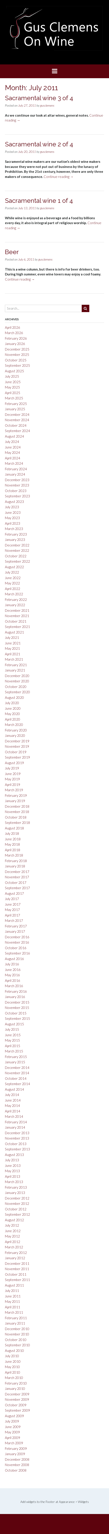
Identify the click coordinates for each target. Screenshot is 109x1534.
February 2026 (16, 338)
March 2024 (14, 463)
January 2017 (15, 931)
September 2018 (17, 823)
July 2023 (12, 507)
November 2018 (17, 812)
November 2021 (17, 616)
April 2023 (12, 523)
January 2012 (15, 1258)
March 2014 (14, 1116)
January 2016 (15, 997)
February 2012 (16, 1253)
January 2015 (15, 1062)
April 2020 (12, 719)
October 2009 (15, 1405)
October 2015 (15, 1013)
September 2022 (17, 561)
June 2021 (13, 643)
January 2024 (15, 474)
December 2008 (17, 1459)
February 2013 (16, 1187)
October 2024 (15, 425)
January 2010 (15, 1389)
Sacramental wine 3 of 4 (39, 98)
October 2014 (15, 1078)
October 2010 (15, 1340)
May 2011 (12, 1301)
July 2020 (12, 703)
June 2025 (13, 382)
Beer (12, 252)
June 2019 (13, 774)
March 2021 (14, 659)
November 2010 (17, 1334)
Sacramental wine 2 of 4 (39, 144)
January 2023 (15, 540)
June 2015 (13, 1035)
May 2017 (12, 910)
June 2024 (13, 447)
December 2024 (17, 414)
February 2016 (16, 991)
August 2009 (14, 1416)
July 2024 (12, 442)
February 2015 (16, 1057)
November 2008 (17, 1465)
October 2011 (15, 1274)
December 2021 (17, 610)
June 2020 (13, 708)
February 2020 (16, 730)
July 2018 (12, 833)
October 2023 (15, 491)
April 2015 (12, 1046)
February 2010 (16, 1383)
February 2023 (16, 534)
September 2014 (17, 1084)
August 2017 (14, 893)
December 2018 (17, 806)
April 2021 (12, 654)
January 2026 (15, 344)
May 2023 (12, 518)
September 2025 (17, 365)
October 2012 (15, 1209)
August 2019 (14, 763)
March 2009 (14, 1443)
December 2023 (17, 480)
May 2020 (12, 714)
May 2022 (12, 583)
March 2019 (14, 790)
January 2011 (15, 1323)
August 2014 (14, 1089)
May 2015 (12, 1040)
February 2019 (16, 795)
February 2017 (16, 926)
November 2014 (17, 1073)
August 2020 (14, 697)
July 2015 (12, 1029)
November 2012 (17, 1203)
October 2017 (15, 883)
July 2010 (12, 1356)
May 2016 (12, 975)
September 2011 (17, 1280)
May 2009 (12, 1432)
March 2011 (14, 1312)
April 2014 (12, 1111)
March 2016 (14, 986)
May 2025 (12, 387)
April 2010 (12, 1372)
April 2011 (12, 1307)
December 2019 (17, 741)
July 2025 (12, 376)
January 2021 (15, 670)
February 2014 (16, 1122)
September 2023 (17, 496)
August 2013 (14, 1155)
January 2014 (15, 1127)
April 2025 (12, 393)
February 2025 (16, 404)
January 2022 (15, 605)
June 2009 (13, 1427)
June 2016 (13, 970)
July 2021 (12, 637)
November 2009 (17, 1399)
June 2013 (13, 1165)
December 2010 (17, 1329)
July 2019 (12, 768)
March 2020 (14, 725)
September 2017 (17, 888)
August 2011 (14, 1285)
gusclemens (47, 105)
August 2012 (14, 1220)
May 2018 (12, 844)
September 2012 (17, 1214)
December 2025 (17, 349)
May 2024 (12, 452)
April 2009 (12, 1438)
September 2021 (17, 627)
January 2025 (15, 409)
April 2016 (12, 980)
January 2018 (15, 866)
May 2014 (12, 1106)
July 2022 (12, 572)
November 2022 (17, 550)
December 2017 (17, 872)
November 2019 (17, 746)
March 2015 (14, 1051)
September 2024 (17, 431)
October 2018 (15, 817)
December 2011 (17, 1263)
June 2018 (13, 839)
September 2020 (17, 692)
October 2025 (15, 360)
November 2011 (17, 1269)
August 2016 (14, 959)
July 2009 (12, 1421)
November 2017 (17, 877)
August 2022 (14, 567)
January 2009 (15, 1454)
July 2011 (12, 1291)
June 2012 (13, 1231)
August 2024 (14, 436)
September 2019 (17, 757)
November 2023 (17, 485)
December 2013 (17, 1133)
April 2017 (12, 915)
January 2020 (15, 735)
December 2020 (17, 676)
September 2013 (17, 1149)
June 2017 (13, 904)
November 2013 (17, 1138)
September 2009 (17, 1410)
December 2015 (17, 1002)
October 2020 (15, 687)
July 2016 (12, 964)
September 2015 (17, 1018)
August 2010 (14, 1351)
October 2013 (15, 1144)
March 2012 (14, 1247)
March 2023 (14, 529)
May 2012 (12, 1236)
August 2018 (14, 828)
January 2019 (15, 801)
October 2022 (15, 556)
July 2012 (12, 1225)
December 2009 (17, 1394)
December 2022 (17, 545)
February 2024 (16, 469)
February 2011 (16, 1318)
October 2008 (15, 1470)
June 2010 (13, 1361)
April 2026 (12, 327)
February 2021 (16, 665)
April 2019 (12, 785)
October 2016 (15, 948)
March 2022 (14, 594)
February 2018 (16, 861)
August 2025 (14, 371)
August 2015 (14, 1024)
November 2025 (17, 355)
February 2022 (16, 600)
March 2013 (14, 1182)
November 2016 (17, 942)
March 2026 (14, 333)
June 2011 (13, 1296)
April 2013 (12, 1176)
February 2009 (16, 1448)
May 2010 (12, 1367)
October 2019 (15, 752)
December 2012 (17, 1198)
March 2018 (14, 855)
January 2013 (15, 1193)
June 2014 (13, 1100)
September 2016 (17, 953)
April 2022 (12, 589)
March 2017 (14, 920)
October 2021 (15, 621)
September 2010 (17, 1345)
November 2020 (17, 681)
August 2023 (14, 502)
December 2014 (17, 1068)
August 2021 (14, 632)
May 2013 (12, 1171)
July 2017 (12, 899)
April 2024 (12, 458)
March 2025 (14, 398)
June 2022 (13, 578)
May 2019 (12, 779)
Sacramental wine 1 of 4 (39, 200)
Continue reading (58, 177)
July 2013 (12, 1160)
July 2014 (12, 1095)
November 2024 (17, 420)
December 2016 (17, 937)
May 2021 (12, 648)
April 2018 (12, 850)
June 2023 (13, 512)
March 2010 (14, 1378)
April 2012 (12, 1242)
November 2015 (17, 1008)
